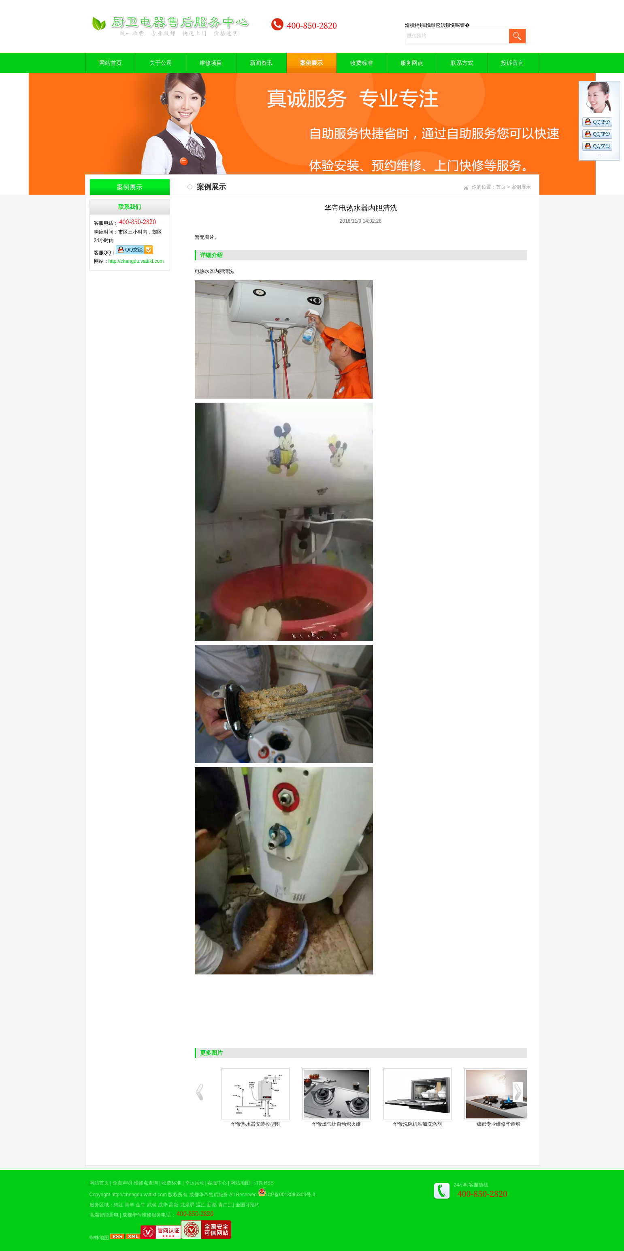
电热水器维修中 (498, 1124)
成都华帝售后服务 (208, 1194)
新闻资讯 (261, 63)
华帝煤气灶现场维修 (336, 1124)
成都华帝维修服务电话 (146, 1215)
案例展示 (311, 63)
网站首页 (110, 63)
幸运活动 (194, 1183)
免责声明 (122, 1183)
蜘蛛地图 (99, 1237)
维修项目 (211, 63)
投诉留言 (512, 63)
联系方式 (462, 63)
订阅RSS (264, 1183)
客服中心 (217, 1183)
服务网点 (411, 63)
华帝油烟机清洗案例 (255, 1124)
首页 (501, 187)
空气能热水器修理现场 (417, 1124)
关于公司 (160, 63)
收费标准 (361, 63)
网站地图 (240, 1183)
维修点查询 (146, 1183)
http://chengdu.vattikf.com (136, 261)
